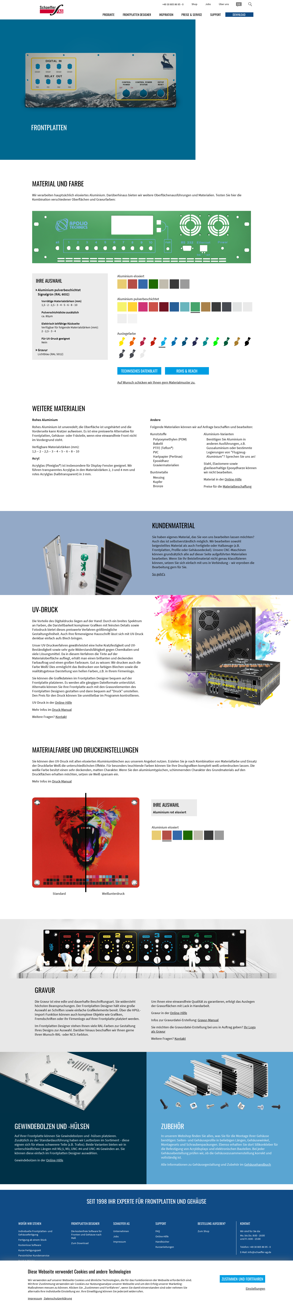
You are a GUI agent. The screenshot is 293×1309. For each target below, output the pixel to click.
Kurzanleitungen (164, 1247)
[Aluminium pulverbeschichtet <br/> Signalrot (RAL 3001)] (153, 307)
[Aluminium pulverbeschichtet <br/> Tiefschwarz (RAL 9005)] (216, 307)
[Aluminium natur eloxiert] (184, 284)
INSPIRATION (166, 14)
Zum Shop (203, 1231)
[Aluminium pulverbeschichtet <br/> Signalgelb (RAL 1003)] (132, 307)
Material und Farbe (188, 134)
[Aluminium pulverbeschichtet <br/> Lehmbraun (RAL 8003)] (205, 307)
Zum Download (80, 1243)
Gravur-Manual (208, 1020)
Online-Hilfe (233, 479)
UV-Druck (241, 142)
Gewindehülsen (252, 138)
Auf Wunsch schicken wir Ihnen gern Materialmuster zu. (156, 382)
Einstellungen (255, 1288)
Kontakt (61, 717)
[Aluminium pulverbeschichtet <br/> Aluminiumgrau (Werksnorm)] (237, 307)
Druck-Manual (62, 709)
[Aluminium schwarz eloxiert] (174, 284)
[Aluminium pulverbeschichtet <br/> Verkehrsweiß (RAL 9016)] (132, 318)
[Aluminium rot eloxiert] (132, 284)
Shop (194, 4)
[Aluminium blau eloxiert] (143, 284)
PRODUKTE (109, 14)
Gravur (223, 142)
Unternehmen (121, 1231)
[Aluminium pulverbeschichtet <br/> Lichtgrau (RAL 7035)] (247, 307)
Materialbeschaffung (237, 486)
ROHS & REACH (186, 371)
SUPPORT (215, 14)
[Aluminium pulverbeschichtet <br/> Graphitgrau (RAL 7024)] (226, 307)
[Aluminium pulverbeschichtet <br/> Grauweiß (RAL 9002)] (122, 318)
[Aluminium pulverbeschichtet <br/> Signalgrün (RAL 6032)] (195, 307)
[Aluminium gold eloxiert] (122, 284)
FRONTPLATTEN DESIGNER (137, 14)
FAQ (157, 1231)
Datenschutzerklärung (58, 1298)
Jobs (208, 4)
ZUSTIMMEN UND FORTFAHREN (242, 1279)
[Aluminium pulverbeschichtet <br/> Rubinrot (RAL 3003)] (164, 307)
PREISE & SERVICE (191, 14)
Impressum (119, 1241)
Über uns (224, 4)
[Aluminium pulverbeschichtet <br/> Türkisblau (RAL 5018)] (184, 307)
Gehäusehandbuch (257, 1164)
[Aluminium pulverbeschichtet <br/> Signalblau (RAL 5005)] (174, 307)
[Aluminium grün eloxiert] (153, 284)
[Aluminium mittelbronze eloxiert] (164, 284)
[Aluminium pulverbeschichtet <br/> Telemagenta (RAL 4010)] (143, 307)
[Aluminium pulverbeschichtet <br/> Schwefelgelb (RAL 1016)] (122, 307)
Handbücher (162, 1241)
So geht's (158, 574)
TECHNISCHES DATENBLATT (139, 371)
